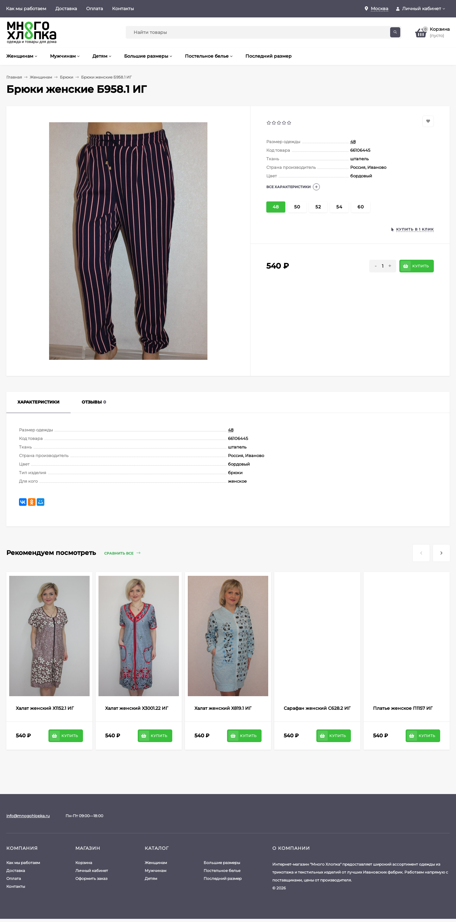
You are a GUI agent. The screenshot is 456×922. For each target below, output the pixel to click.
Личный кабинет (91, 870)
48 (353, 141)
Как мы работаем (26, 8)
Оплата (94, 8)
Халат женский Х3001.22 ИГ (136, 708)
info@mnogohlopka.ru (28, 815)
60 (361, 207)
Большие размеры (222, 862)
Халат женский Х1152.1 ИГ (45, 708)
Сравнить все (122, 553)
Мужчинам (155, 870)
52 (318, 207)
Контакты (123, 8)
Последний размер (223, 878)
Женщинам (41, 77)
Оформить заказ (91, 878)
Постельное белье (222, 870)
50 (297, 207)
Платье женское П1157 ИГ (403, 708)
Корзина (83, 862)
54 (339, 207)
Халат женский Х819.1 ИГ (222, 708)
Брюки (66, 77)
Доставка (66, 8)
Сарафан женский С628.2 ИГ (317, 708)
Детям (151, 878)
